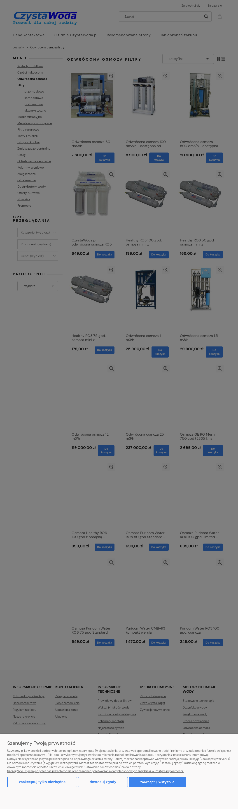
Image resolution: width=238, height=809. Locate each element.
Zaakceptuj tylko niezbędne (42, 782)
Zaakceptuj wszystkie (157, 782)
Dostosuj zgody (103, 782)
